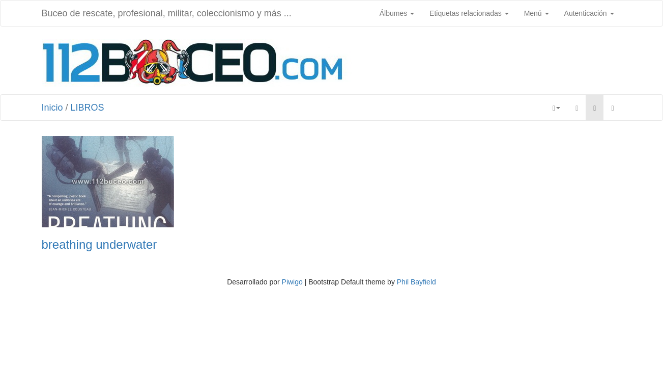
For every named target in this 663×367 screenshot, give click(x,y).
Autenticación (589, 13)
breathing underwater (99, 244)
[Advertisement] (488, 61)
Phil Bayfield (416, 282)
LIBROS (87, 107)
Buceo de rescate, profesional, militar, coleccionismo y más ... (167, 13)
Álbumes (397, 13)
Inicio (52, 107)
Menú (536, 13)
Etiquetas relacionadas (469, 13)
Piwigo (292, 282)
